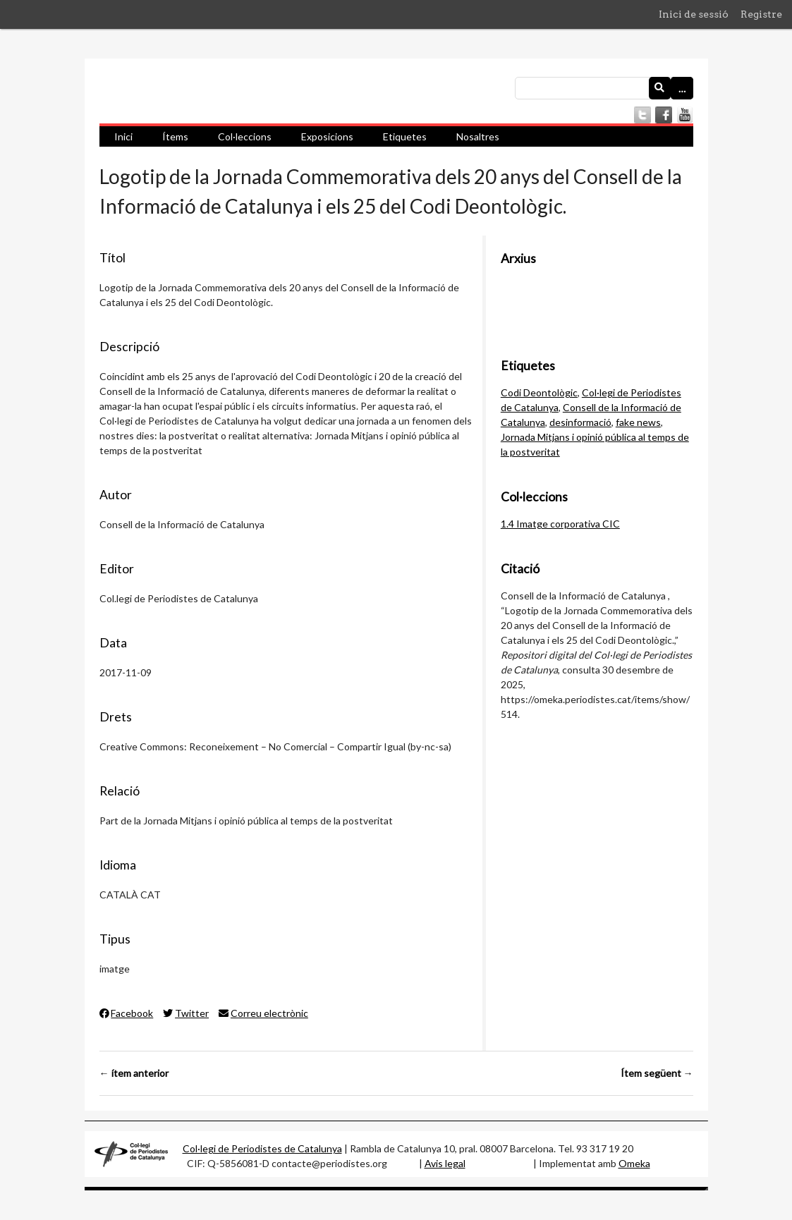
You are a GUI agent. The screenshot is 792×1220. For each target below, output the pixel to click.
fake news (638, 422)
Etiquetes (405, 136)
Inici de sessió (694, 14)
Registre (761, 14)
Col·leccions (245, 136)
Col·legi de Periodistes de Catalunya (262, 1148)
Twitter (186, 1013)
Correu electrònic (263, 1013)
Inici (123, 136)
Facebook (126, 1013)
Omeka (634, 1163)
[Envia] (660, 88)
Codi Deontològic (539, 392)
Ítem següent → (657, 1073)
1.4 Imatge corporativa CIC (560, 524)
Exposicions (327, 136)
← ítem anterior (134, 1073)
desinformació (580, 422)
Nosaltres (477, 136)
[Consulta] (604, 88)
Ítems (175, 136)
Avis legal (445, 1163)
